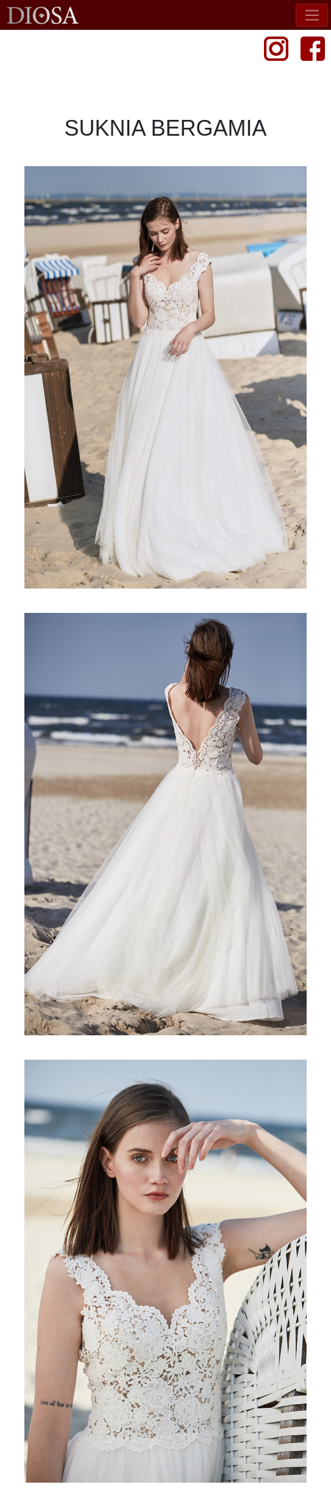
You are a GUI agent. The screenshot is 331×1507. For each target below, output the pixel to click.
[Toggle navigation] (312, 15)
